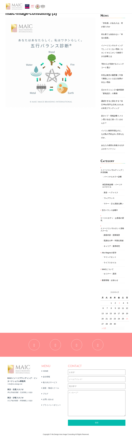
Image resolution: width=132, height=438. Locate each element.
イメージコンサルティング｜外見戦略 (112, 171)
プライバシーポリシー (52, 406)
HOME (45, 372)
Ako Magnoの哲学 (109, 253)
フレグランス (109, 198)
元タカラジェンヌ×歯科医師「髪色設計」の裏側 (112, 91)
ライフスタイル (110, 263)
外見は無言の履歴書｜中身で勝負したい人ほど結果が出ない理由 (112, 78)
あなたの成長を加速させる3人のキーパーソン (112, 147)
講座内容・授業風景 (112, 235)
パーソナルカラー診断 (113, 177)
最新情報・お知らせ (110, 280)
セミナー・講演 (110, 274)
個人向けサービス (50, 383)
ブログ (45, 394)
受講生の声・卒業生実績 (113, 241)
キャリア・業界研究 (112, 246)
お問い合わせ (48, 400)
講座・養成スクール (51, 389)
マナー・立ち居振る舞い (113, 204)
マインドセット (110, 257)
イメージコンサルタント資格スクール (112, 229)
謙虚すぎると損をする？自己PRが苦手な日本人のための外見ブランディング (112, 104)
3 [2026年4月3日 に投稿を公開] (119, 303)
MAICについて (108, 269)
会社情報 (46, 377)
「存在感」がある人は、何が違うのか (112, 25)
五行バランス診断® (110, 210)
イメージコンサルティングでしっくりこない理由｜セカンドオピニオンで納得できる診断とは (112, 50)
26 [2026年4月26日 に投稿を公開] (127, 319)
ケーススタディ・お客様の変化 (112, 219)
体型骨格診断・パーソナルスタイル (112, 186)
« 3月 (104, 328)
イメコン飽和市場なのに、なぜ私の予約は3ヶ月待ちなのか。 (112, 134)
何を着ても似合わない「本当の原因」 (112, 36)
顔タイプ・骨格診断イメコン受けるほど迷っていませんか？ (112, 119)
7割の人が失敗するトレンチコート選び (112, 66)
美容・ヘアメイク (111, 193)
